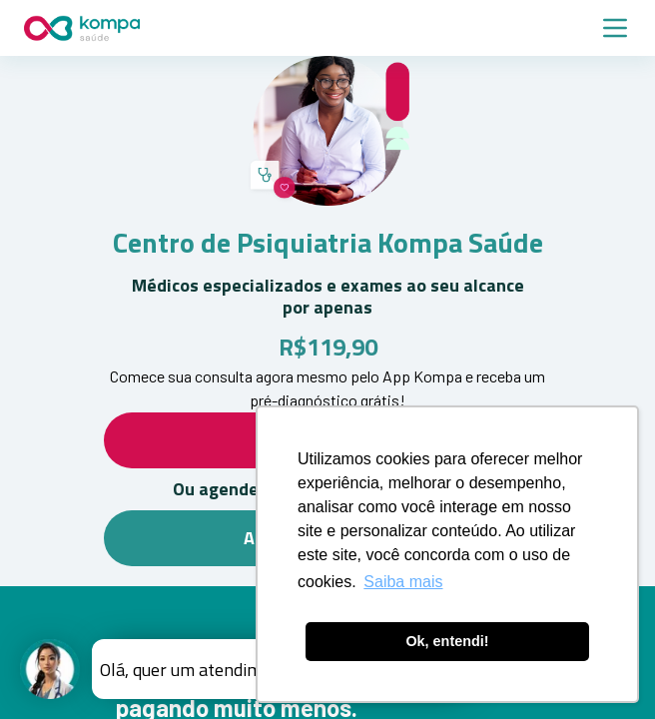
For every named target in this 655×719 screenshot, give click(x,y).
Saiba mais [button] (402, 581)
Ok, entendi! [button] (446, 641)
